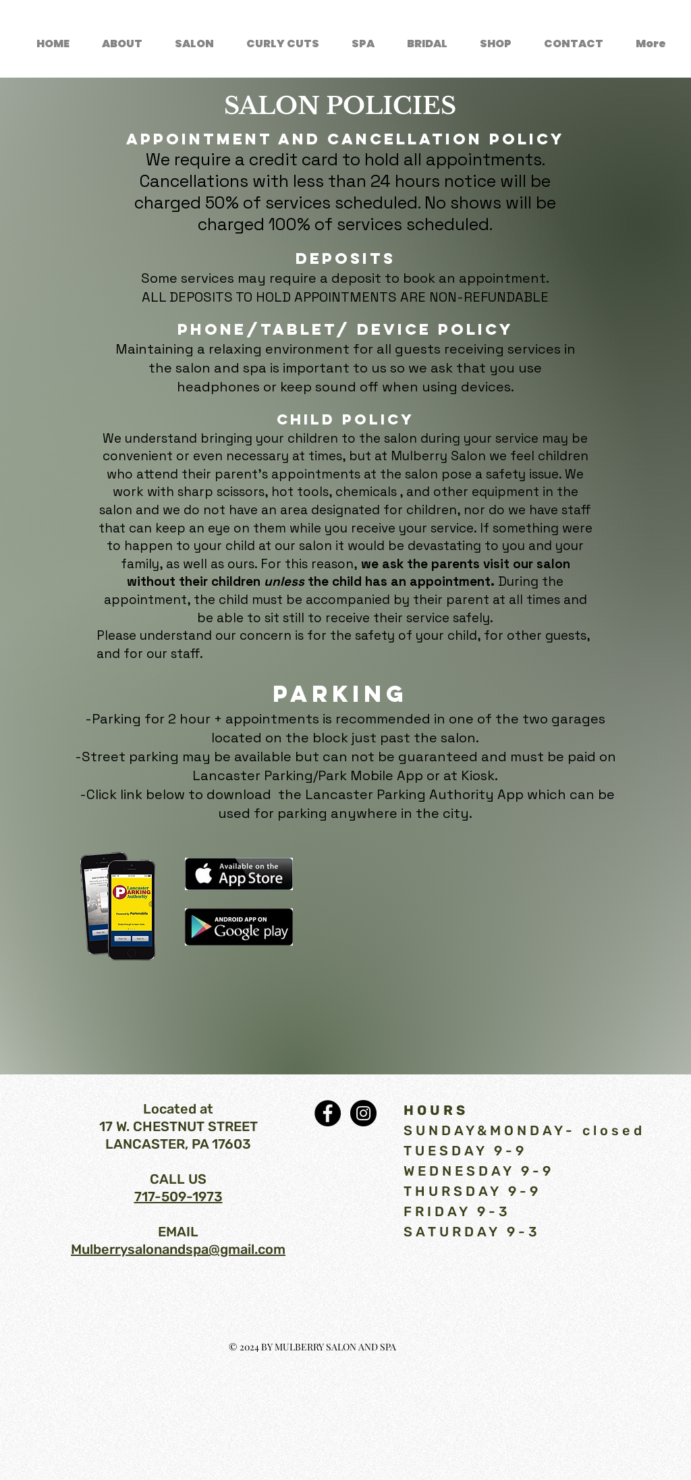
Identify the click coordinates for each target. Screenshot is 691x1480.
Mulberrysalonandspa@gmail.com (178, 1249)
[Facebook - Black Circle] (327, 1113)
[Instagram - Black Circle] (363, 1113)
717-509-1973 (178, 1196)
